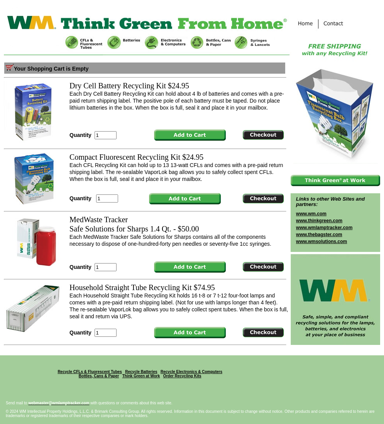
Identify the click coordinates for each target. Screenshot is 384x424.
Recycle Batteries (141, 372)
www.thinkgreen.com (319, 220)
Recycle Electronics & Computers (191, 372)
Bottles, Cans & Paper (99, 376)
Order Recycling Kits (182, 376)
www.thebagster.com (319, 234)
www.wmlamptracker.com (324, 227)
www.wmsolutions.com (321, 241)
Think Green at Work (141, 376)
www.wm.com (311, 213)
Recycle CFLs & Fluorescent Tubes (90, 372)
